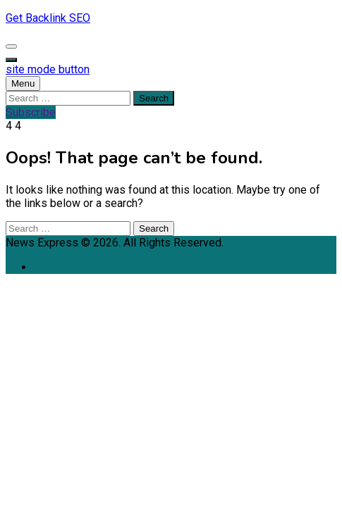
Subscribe (31, 112)
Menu (23, 83)
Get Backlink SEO (48, 18)
